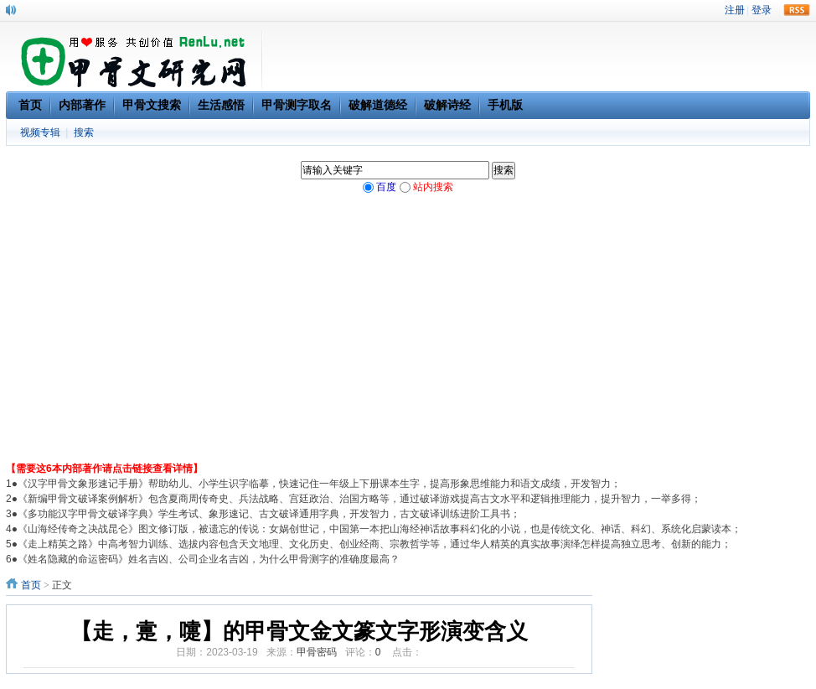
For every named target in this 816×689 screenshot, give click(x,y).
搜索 (84, 132)
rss (796, 10)
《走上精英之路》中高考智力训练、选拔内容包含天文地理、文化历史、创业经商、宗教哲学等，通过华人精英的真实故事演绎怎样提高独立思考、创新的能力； (374, 544)
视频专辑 (40, 132)
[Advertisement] (408, 335)
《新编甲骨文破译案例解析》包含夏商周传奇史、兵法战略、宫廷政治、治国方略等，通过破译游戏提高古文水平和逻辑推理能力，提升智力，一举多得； (359, 499)
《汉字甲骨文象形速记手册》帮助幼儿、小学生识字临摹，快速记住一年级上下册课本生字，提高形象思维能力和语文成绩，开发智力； (319, 484)
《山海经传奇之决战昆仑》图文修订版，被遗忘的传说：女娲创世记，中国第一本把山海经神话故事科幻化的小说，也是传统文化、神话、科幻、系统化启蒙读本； (379, 529)
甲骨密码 (317, 652)
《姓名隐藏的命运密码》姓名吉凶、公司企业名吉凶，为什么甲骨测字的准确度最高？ (209, 559)
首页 (31, 585)
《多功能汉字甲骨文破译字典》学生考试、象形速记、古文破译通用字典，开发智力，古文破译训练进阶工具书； (269, 514)
